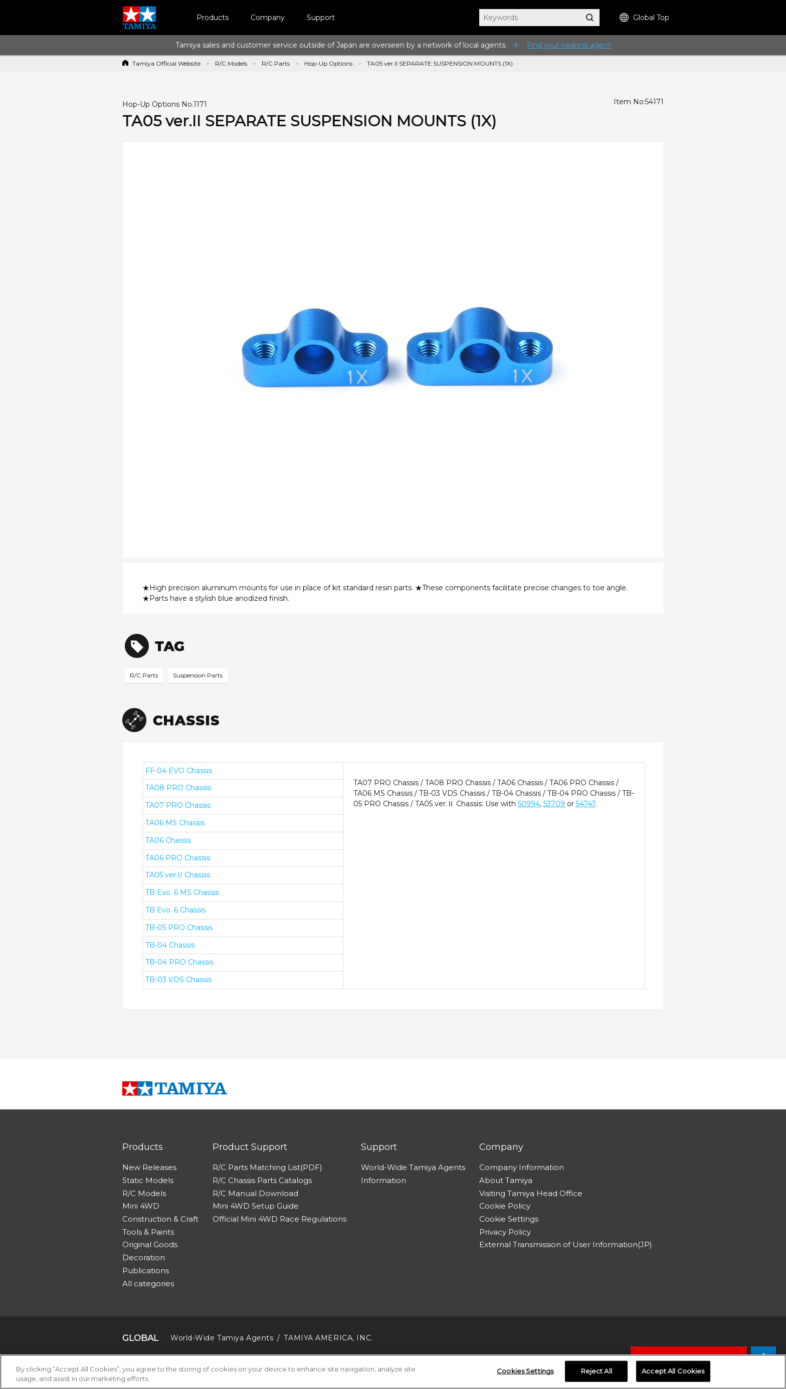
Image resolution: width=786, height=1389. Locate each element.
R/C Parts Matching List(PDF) (267, 1167)
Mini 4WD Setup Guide (256, 1206)
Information (383, 1180)
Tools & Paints (148, 1232)
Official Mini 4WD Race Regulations (279, 1219)
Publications (145, 1270)
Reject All (596, 1374)
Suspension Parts (198, 675)
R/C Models (231, 63)
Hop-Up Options (328, 63)
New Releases (149, 1167)
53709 (554, 803)
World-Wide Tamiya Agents (413, 1167)
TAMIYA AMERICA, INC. (328, 1337)
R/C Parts (276, 63)
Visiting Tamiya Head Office (530, 1193)
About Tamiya (505, 1180)
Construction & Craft (160, 1219)
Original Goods (149, 1244)
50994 (529, 803)
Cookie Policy (504, 1206)
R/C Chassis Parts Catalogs (262, 1180)
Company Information (521, 1167)
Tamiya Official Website (166, 63)
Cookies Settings (525, 1374)
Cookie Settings (508, 1219)
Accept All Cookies (673, 1374)
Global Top (644, 18)
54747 (586, 803)
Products (213, 17)
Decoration (143, 1257)
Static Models (147, 1180)
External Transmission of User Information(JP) (565, 1244)
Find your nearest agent (569, 45)
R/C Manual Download (255, 1193)
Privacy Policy (505, 1232)
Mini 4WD (140, 1206)
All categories (148, 1283)
